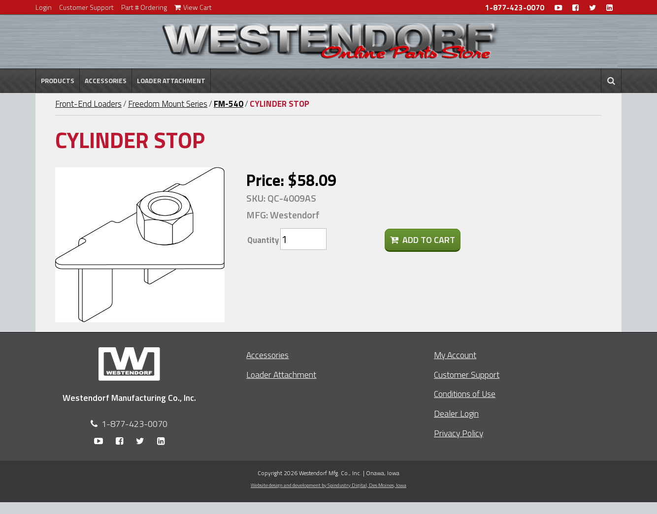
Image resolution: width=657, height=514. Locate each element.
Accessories (106, 81)
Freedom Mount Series (167, 103)
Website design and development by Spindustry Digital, (328, 485)
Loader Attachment (171, 81)
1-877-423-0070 (514, 7)
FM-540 (228, 103)
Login (43, 7)
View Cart (193, 7)
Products (57, 81)
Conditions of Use (464, 393)
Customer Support (86, 7)
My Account (455, 355)
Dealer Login (456, 413)
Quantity (263, 240)
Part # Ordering (144, 7)
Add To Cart (422, 239)
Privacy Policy (458, 433)
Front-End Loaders (88, 103)
